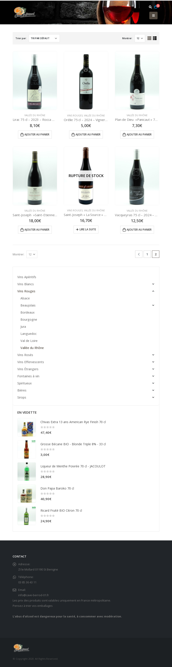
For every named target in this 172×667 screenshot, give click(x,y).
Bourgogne (28, 319)
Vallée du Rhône (34, 115)
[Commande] (44, 38)
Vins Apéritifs (26, 277)
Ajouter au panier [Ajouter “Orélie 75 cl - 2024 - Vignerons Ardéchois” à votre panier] (88, 134)
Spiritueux (24, 383)
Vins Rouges (75, 115)
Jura (23, 326)
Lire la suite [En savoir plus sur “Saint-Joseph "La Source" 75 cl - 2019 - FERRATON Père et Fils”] (88, 229)
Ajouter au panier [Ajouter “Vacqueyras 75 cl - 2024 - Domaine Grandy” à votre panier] (139, 229)
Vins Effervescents (30, 362)
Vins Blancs (25, 284)
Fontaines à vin (28, 376)
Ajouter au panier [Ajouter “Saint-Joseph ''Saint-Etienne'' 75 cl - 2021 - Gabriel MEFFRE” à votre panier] (36, 229)
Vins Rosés (25, 355)
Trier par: (20, 38)
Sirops (21, 397)
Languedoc (28, 334)
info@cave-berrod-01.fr (33, 595)
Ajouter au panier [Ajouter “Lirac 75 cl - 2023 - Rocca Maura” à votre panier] (36, 134)
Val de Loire (29, 341)
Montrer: (127, 38)
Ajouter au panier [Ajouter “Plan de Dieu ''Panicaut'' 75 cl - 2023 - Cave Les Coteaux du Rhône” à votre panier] (139, 134)
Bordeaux (27, 312)
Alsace (25, 298)
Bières (21, 390)
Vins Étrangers (27, 369)
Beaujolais (28, 305)
